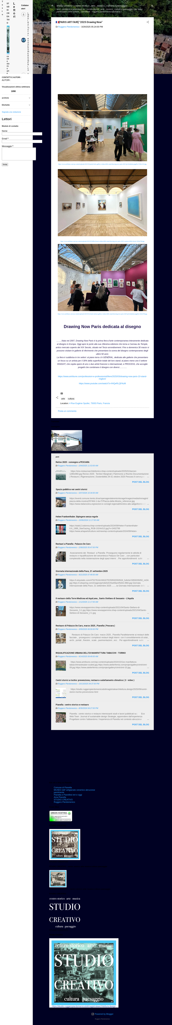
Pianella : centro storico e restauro (72, 704)
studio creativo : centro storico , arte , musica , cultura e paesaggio (92, 5)
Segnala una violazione (11, 112)
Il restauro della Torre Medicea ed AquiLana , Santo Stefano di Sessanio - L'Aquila (95, 598)
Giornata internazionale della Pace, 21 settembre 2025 (82, 571)
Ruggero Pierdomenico (64, 802)
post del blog (140, 482)
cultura (71, 399)
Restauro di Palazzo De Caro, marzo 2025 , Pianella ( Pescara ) (85, 625)
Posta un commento (67, 411)
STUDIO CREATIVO (63, 799)
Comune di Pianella (63, 787)
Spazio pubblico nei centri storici (71, 489)
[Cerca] (152, 6)
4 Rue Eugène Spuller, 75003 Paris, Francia (89, 403)
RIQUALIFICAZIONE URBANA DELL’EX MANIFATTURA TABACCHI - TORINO (91, 653)
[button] (147, 22)
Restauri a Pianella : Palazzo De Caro (73, 544)
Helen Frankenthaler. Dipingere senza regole (77, 516)
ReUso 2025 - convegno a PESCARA (72, 462)
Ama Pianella (60, 797)
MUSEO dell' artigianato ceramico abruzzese (74, 790)
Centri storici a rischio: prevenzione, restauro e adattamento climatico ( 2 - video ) (95, 680)
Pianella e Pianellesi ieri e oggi (68, 795)
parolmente (59, 792)
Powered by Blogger (102, 1014)
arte (63, 399)
